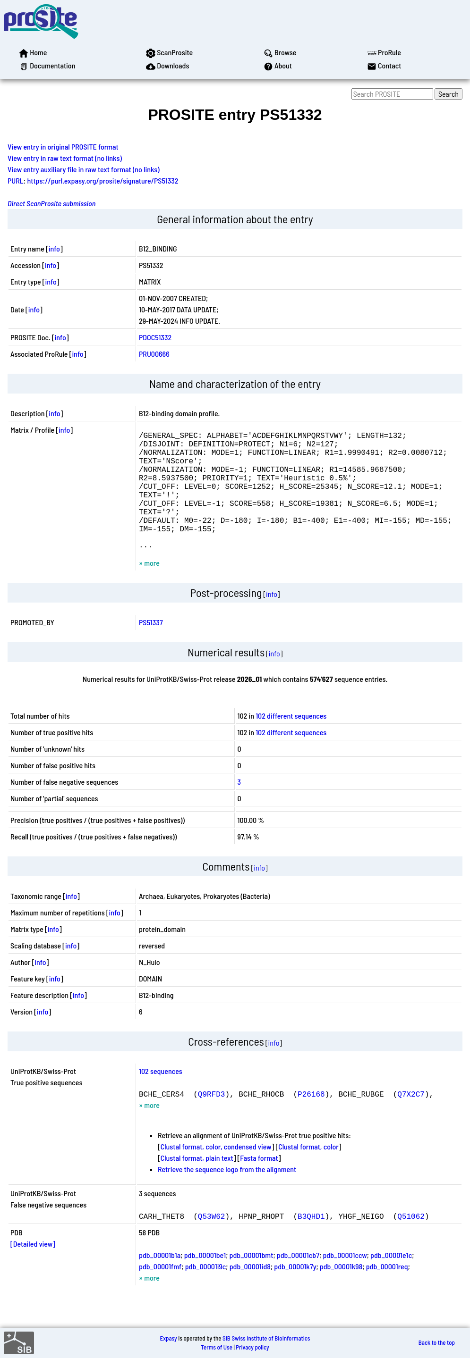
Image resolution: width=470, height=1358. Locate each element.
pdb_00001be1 (205, 1279)
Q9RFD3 (211, 1118)
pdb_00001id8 (250, 1290)
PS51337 (151, 646)
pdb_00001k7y (295, 1290)
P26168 (311, 1118)
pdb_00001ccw (345, 1279)
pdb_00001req (387, 1290)
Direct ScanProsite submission (51, 203)
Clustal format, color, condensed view (216, 1170)
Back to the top (437, 1343)
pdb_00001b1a (159, 1279)
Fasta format (259, 1182)
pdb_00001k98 (341, 1290)
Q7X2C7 (411, 1118)
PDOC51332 (155, 337)
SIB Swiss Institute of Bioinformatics (266, 1338)
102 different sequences (291, 740)
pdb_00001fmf (160, 1290)
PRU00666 (154, 353)
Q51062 (411, 1240)
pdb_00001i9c (205, 1290)
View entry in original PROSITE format (63, 146)
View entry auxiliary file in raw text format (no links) (84, 169)
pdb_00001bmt (251, 1279)
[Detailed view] (32, 1268)
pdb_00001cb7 (298, 1279)
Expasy (168, 1338)
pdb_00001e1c (391, 1279)
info (54, 248)
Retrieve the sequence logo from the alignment (227, 1193)
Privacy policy (252, 1347)
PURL (16, 180)
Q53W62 (211, 1240)
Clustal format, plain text (197, 1182)
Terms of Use (216, 1347)
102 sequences (160, 1095)
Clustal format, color (308, 1170)
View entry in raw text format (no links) (65, 157)
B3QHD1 (311, 1240)
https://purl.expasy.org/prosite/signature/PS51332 (103, 180)
